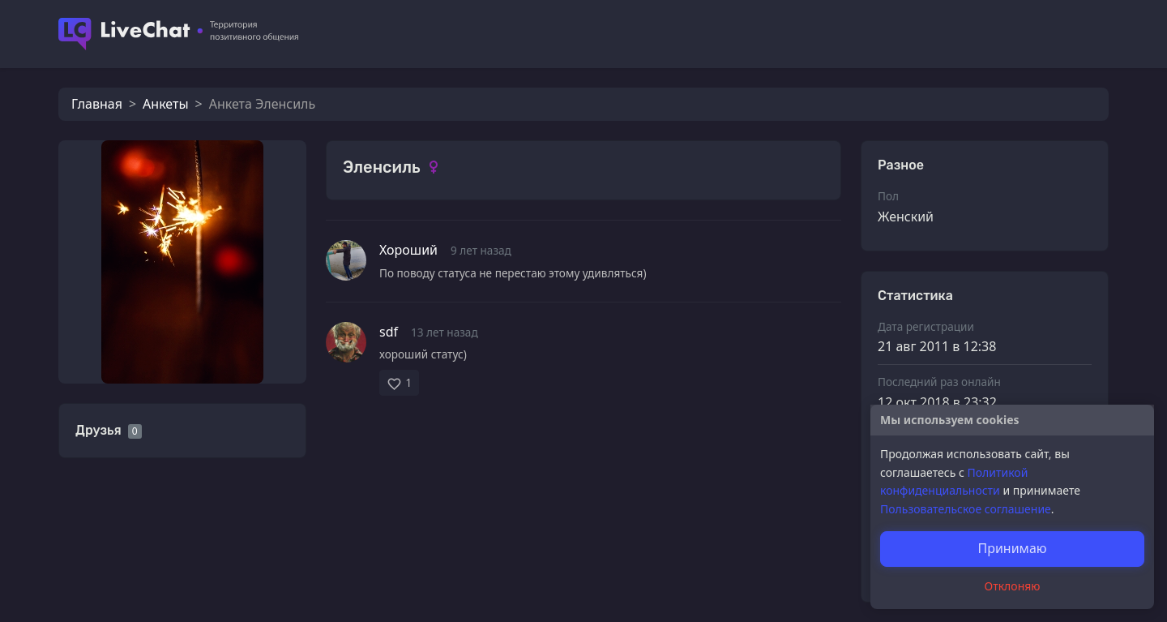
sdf (388, 332)
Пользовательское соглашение (965, 509)
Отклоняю (1013, 586)
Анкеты (165, 104)
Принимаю (1011, 548)
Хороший (408, 250)
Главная (96, 104)
